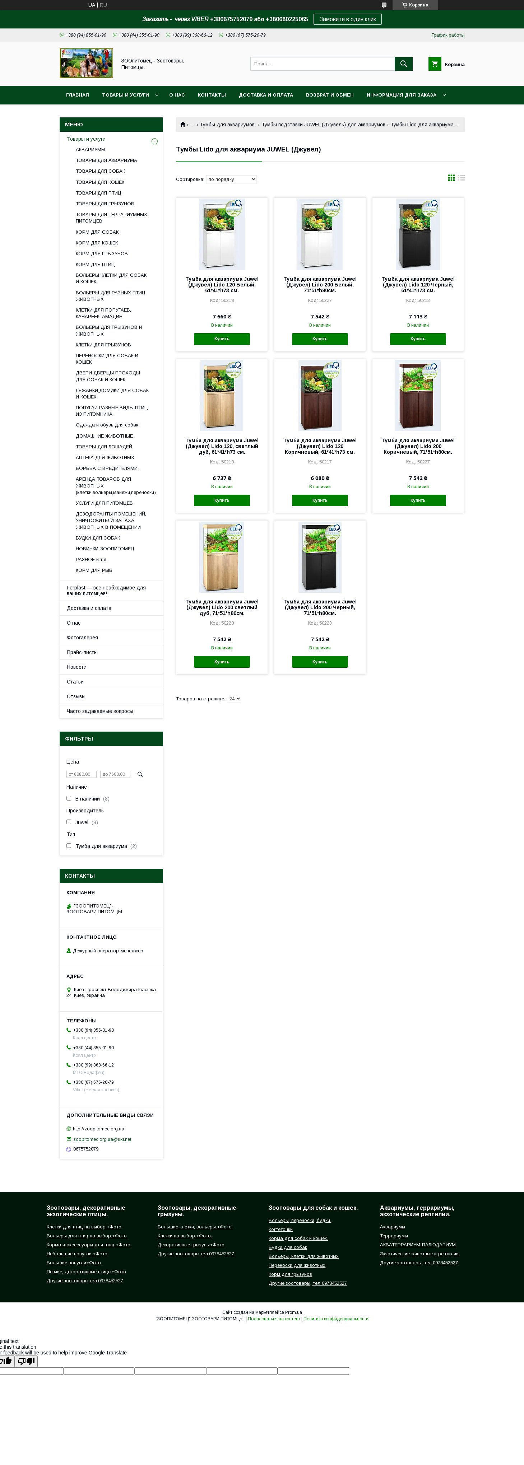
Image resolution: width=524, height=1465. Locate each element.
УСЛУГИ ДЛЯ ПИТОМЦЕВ (104, 503)
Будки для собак (288, 1247)
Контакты (212, 95)
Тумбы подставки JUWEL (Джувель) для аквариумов (323, 124)
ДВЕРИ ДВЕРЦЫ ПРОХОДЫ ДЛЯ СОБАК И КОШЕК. (108, 376)
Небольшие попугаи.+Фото (77, 1253)
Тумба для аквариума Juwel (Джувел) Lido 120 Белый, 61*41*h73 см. (222, 284)
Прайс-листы (82, 652)
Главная (77, 95)
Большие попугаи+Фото (74, 1262)
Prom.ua (293, 1312)
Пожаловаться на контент (274, 1318)
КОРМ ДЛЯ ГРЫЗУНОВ (102, 253)
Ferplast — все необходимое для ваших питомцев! (106, 590)
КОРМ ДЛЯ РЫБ (94, 570)
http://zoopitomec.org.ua (98, 1129)
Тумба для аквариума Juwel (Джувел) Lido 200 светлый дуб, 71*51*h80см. (222, 607)
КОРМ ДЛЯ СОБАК (97, 232)
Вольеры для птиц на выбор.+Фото (87, 1235)
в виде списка (461, 179)
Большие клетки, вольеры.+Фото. (195, 1227)
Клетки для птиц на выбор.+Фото (84, 1227)
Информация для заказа (401, 95)
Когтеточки (281, 1229)
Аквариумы (392, 1227)
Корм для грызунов (290, 1274)
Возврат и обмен (330, 95)
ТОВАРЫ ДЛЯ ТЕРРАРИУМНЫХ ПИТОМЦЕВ (111, 218)
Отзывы (76, 696)
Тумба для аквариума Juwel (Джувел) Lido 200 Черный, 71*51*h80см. (320, 607)
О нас (177, 95)
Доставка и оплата (266, 95)
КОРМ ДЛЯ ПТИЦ (95, 264)
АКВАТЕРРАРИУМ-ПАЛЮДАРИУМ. (418, 1244)
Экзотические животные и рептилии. (420, 1253)
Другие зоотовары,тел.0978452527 (85, 1280)
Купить (221, 338)
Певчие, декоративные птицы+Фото (86, 1271)
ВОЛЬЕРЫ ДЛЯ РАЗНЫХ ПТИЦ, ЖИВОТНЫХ (111, 296)
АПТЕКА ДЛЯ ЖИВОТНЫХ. (105, 457)
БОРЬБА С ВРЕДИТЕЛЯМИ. (107, 468)
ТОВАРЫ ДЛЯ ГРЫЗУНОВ (105, 203)
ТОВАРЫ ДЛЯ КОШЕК (100, 182)
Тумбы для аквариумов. (228, 124)
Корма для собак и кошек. (298, 1238)
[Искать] (404, 64)
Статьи (75, 682)
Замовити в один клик (347, 19)
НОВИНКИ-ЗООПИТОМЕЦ (105, 548)
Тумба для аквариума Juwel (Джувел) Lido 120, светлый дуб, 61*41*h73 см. (222, 446)
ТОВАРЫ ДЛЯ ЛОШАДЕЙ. (104, 446)
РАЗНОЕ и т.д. (92, 559)
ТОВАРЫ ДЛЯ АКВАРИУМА (106, 160)
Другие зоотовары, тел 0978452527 (308, 1283)
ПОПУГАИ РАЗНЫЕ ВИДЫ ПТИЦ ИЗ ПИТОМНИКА (112, 411)
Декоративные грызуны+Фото (191, 1244)
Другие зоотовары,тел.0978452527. (196, 1253)
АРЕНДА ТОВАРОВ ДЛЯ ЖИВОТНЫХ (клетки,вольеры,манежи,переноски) (116, 485)
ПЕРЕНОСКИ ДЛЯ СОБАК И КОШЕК (107, 359)
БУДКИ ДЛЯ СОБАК (98, 538)
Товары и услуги (125, 95)
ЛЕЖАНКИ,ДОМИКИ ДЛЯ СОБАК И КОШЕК (112, 394)
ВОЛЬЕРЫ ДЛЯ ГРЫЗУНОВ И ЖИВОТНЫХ (109, 330)
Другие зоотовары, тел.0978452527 (419, 1262)
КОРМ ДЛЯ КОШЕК (97, 243)
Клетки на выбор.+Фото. (185, 1235)
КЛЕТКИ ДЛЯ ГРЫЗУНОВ (103, 344)
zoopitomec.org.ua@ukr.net (102, 1139)
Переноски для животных (297, 1265)
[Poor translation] (26, 1361)
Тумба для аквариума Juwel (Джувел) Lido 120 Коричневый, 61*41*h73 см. (320, 446)
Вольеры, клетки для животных (304, 1256)
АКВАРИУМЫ (90, 149)
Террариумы (394, 1235)
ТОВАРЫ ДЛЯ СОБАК (100, 171)
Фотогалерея (82, 637)
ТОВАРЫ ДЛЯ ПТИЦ (98, 193)
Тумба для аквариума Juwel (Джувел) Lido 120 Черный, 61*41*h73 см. (418, 284)
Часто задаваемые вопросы (100, 711)
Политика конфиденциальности (335, 1318)
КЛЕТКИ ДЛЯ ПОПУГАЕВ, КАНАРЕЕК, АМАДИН (103, 313)
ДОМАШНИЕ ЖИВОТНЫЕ (104, 436)
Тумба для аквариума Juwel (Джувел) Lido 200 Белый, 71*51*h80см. (320, 284)
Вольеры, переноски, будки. (300, 1220)
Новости (77, 667)
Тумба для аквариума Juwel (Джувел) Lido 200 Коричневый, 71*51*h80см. (418, 446)
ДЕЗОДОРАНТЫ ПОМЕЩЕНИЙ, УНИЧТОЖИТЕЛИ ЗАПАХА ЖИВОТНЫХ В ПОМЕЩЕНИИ (111, 520)
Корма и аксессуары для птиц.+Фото (88, 1244)
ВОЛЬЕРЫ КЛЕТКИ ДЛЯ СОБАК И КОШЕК (111, 278)
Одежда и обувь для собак (107, 425)
